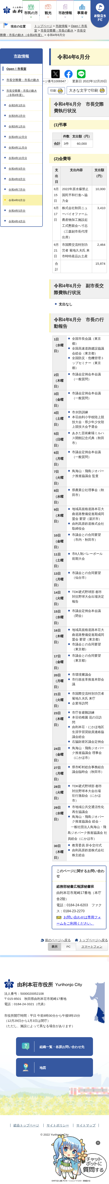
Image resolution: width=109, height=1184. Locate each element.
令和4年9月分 (17, 168)
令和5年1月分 (17, 126)
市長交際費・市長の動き (57, 30)
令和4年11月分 (18, 147)
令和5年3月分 (17, 105)
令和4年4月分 (17, 221)
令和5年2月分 (17, 115)
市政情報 (65, 13)
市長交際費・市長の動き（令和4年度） (21, 92)
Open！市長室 (16, 69)
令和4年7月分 (17, 189)
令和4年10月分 (18, 158)
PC (68, 946)
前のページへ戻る (58, 940)
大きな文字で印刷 (83, 90)
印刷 (53, 90)
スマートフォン (91, 946)
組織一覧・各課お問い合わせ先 (62, 1047)
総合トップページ (26, 1125)
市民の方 (31, 13)
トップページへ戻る (93, 940)
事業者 (82, 13)
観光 (48, 13)
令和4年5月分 (17, 210)
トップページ (43, 26)
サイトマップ (86, 1125)
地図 (43, 1068)
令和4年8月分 (17, 179)
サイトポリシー (58, 1125)
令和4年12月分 (18, 137)
